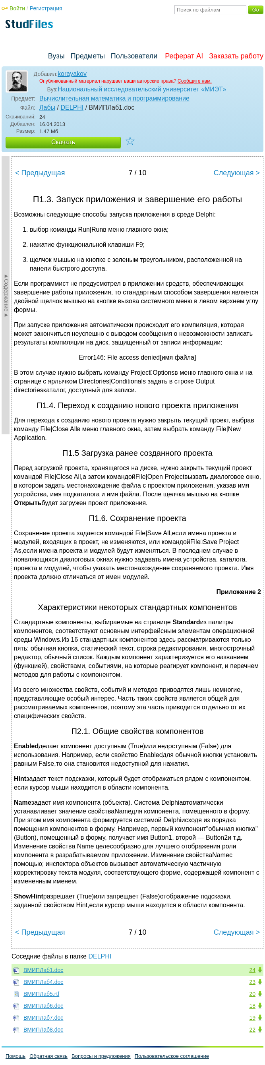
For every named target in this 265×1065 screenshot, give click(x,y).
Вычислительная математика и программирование (114, 98)
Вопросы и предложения (101, 1056)
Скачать (63, 142)
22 (252, 1029)
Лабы (47, 107)
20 (252, 994)
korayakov (72, 73)
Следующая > (237, 173)
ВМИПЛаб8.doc (43, 1029)
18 (252, 1006)
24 (252, 970)
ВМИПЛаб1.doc (43, 970)
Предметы (88, 56)
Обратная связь (48, 1056)
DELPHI (71, 107)
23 (252, 982)
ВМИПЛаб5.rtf (41, 994)
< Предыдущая (40, 173)
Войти (17, 8)
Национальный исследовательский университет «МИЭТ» (142, 89)
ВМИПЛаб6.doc (43, 1006)
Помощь (15, 1056)
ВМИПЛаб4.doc (43, 982)
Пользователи (134, 56)
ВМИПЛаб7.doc (43, 1018)
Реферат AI (184, 56)
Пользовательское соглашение (172, 1056)
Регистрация (46, 8)
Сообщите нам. (195, 81)
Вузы (56, 56)
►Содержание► (6, 295)
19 (252, 1018)
